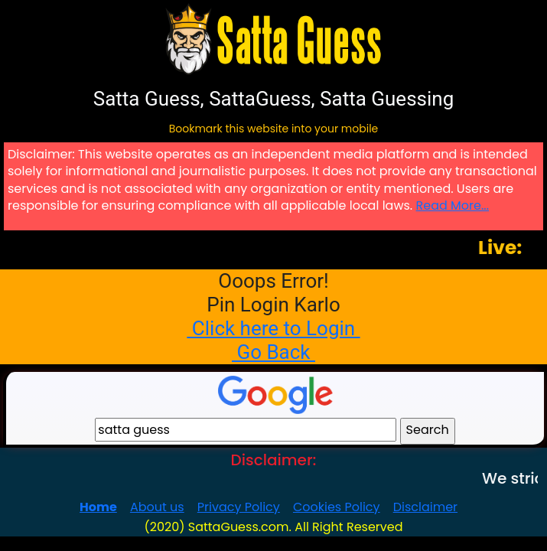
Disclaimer (425, 507)
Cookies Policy (336, 507)
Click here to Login (273, 328)
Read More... (453, 205)
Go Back (273, 352)
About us (157, 507)
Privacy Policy (238, 507)
